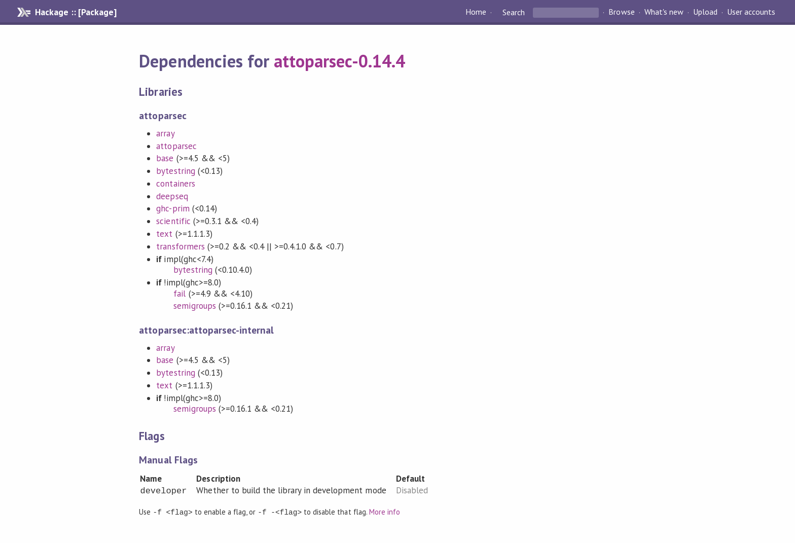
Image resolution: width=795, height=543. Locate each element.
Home (475, 12)
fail (179, 293)
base (164, 158)
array (165, 133)
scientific (173, 221)
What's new (663, 12)
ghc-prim (172, 208)
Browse (621, 12)
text (164, 233)
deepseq (172, 196)
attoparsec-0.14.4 (339, 61)
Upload (705, 12)
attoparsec (176, 146)
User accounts (751, 12)
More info (384, 512)
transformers (180, 246)
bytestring (175, 170)
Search (513, 12)
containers (175, 183)
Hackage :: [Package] (75, 12)
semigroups (194, 305)
